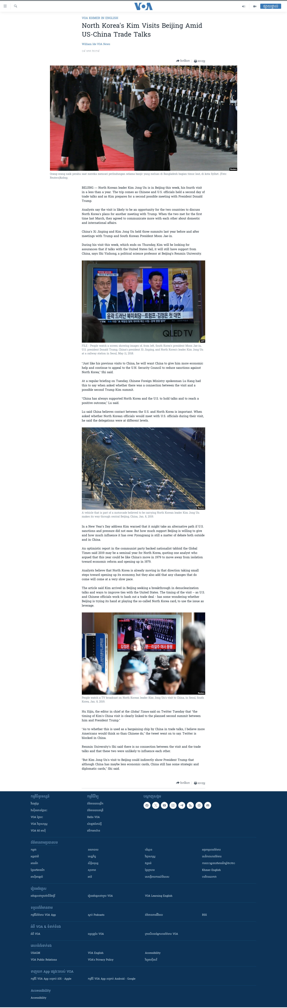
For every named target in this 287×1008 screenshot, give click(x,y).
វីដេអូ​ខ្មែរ (35, 804)
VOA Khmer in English (100, 18)
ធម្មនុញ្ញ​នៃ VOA (96, 934)
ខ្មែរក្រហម (150, 870)
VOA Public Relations (44, 960)
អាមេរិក (34, 863)
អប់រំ (90, 877)
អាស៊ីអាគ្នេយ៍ (37, 877)
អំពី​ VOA (35, 934)
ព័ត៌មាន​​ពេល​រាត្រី (95, 811)
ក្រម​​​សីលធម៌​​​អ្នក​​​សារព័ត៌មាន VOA (161, 934)
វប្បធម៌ (148, 863)
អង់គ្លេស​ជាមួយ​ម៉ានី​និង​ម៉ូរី (43, 896)
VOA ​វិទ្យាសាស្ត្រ (39, 824)
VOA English (95, 953)
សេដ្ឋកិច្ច (92, 857)
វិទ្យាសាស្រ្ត (150, 857)
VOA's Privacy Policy (100, 960)
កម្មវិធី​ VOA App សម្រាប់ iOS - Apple (51, 979)
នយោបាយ (93, 850)
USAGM (35, 953)
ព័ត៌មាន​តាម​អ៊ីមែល (154, 915)
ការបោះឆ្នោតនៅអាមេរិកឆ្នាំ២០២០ (218, 863)
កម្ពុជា (33, 850)
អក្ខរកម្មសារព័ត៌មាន (211, 850)
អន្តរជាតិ (35, 857)
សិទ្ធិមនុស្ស (93, 863)
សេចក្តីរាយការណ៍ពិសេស (157, 877)
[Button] (183, 61)
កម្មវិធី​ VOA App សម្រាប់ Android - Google (111, 979)
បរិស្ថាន (148, 850)
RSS (204, 915)
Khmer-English (211, 870)
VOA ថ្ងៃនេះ (37, 817)
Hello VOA (93, 817)
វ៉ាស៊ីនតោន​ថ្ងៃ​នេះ (39, 811)
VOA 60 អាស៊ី (38, 831)
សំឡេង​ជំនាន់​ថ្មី (94, 824)
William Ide (89, 44)
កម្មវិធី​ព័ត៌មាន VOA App (43, 915)
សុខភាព (92, 870)
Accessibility (153, 953)
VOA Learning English (158, 896)
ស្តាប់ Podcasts (96, 915)
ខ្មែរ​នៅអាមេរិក (38, 870)
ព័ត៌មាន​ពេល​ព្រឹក (95, 804)
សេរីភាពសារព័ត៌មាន (212, 857)
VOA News (103, 44)
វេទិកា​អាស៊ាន (93, 831)
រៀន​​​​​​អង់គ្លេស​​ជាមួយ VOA (100, 896)
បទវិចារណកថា (209, 877)
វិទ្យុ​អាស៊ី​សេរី (151, 960)
